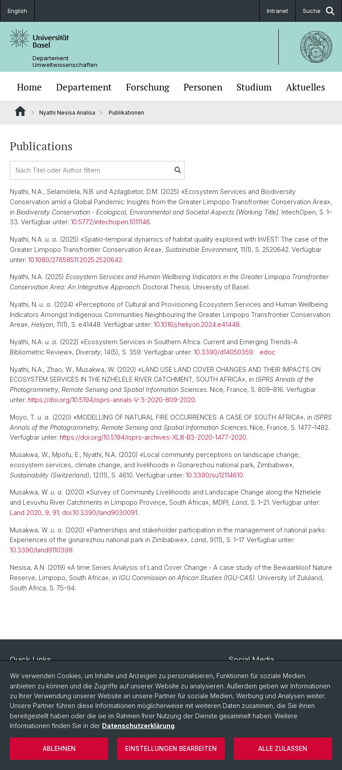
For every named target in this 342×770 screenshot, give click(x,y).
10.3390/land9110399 (41, 550)
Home (29, 87)
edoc (267, 352)
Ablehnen (59, 748)
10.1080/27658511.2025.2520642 (75, 260)
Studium (254, 87)
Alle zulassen (282, 748)
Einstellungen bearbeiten (171, 748)
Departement (84, 87)
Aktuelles (305, 87)
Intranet (277, 10)
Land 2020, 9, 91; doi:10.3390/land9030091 (73, 512)
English (17, 10)
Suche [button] (318, 11)
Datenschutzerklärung (138, 725)
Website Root (20, 111)
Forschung (147, 87)
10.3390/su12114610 (214, 475)
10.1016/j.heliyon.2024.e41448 (197, 324)
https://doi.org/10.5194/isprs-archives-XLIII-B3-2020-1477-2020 (153, 437)
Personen (202, 87)
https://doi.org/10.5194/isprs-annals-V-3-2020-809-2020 (111, 400)
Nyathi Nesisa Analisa (67, 112)
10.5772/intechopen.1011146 (110, 222)
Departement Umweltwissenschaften (65, 61)
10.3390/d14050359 (223, 352)
